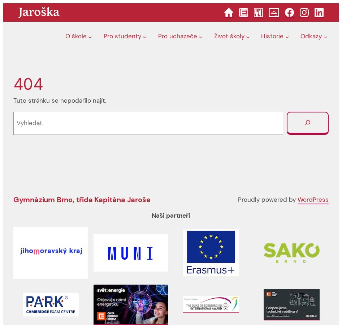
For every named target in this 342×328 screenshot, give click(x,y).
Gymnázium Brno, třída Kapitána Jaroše (82, 199)
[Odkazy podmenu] (325, 36)
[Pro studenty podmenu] (144, 36)
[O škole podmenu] (90, 36)
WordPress (313, 200)
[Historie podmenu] (287, 36)
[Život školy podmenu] (248, 36)
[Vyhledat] (308, 123)
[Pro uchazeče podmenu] (200, 36)
